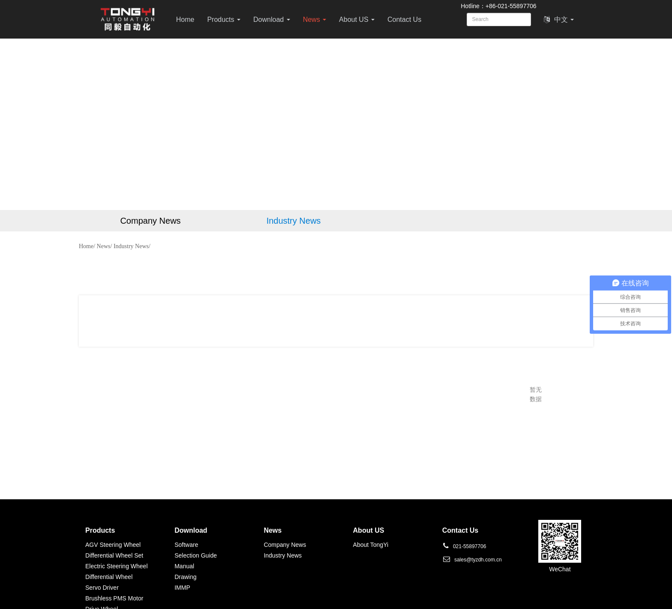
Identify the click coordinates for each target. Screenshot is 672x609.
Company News (285, 544)
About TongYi (371, 544)
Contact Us (404, 19)
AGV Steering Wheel (113, 544)
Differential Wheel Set (114, 555)
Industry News (283, 555)
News (314, 19)
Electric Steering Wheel (116, 566)
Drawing (185, 576)
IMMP (182, 587)
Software (186, 544)
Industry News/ (132, 246)
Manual (184, 566)
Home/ (87, 246)
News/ (104, 246)
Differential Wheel (108, 576)
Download (271, 19)
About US (357, 19)
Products (223, 19)
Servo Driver (102, 587)
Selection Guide (195, 555)
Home (185, 19)
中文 (559, 19)
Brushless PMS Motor (114, 598)
